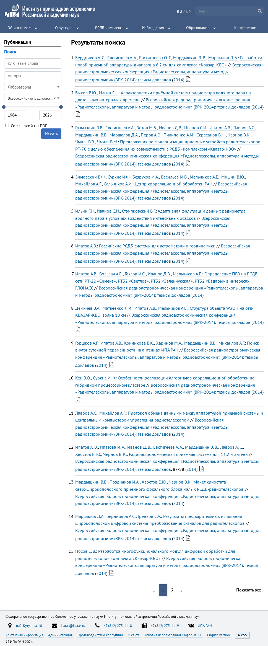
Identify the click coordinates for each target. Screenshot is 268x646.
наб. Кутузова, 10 (29, 625)
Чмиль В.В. (85, 141)
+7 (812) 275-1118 (118, 625)
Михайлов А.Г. (88, 184)
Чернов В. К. (115, 454)
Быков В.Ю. (86, 92)
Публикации (17, 42)
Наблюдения (153, 27)
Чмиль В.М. (107, 141)
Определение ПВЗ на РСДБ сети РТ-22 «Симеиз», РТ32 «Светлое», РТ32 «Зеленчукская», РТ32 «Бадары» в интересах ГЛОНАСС (166, 281)
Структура (63, 27)
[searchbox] (33, 75)
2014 (178, 79)
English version (219, 634)
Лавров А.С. (244, 127)
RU (179, 11)
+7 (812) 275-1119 (165, 625)
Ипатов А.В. (220, 127)
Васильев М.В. (174, 177)
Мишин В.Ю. (233, 177)
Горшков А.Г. (86, 343)
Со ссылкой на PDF (26, 125)
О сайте (134, 634)
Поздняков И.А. (125, 482)
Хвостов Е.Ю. (154, 482)
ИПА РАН (205, 625)
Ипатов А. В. (86, 447)
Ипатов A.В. (86, 274)
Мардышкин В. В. (189, 57)
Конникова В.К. (139, 343)
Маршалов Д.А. (124, 135)
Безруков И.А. (145, 177)
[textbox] (32, 87)
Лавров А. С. (231, 447)
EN (189, 11)
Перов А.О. (151, 135)
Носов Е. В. (85, 551)
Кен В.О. (83, 378)
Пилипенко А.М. (178, 135)
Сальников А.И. (118, 184)
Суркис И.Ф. (119, 177)
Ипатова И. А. (112, 447)
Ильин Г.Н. (108, 92)
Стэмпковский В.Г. (139, 211)
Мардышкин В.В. (91, 135)
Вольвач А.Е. (111, 274)
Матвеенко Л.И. (117, 308)
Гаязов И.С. (135, 274)
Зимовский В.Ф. (90, 177)
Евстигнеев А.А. (120, 127)
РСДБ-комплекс (108, 27)
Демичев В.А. (87, 308)
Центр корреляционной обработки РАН (173, 184)
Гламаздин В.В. (89, 127)
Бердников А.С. (121, 516)
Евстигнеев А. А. (122, 57)
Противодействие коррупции (100, 634)
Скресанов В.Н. (211, 135)
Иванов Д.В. (170, 127)
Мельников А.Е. (204, 177)
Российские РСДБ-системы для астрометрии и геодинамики (157, 246)
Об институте (19, 27)
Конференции (246, 27)
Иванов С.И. (195, 127)
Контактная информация (25, 634)
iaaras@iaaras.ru (73, 625)
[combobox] (32, 75)
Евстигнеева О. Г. (155, 57)
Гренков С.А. (149, 516)
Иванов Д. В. (139, 447)
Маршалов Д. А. (223, 57)
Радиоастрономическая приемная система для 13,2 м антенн (188, 454)
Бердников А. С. (90, 57)
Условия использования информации (174, 634)
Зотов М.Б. (147, 127)
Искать (51, 133)
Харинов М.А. (169, 343)
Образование (197, 27)
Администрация (60, 634)
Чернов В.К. (239, 135)
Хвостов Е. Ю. (88, 454)
